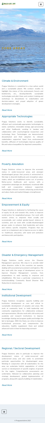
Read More (7, 110)
